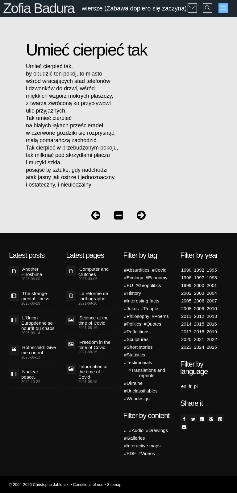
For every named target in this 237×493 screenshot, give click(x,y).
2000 (199, 285)
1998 (212, 277)
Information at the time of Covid (93, 372)
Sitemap (114, 484)
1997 (199, 277)
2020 (186, 339)
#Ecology (133, 277)
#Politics (132, 324)
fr (190, 386)
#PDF (130, 453)
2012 (199, 316)
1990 (186, 270)
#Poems (160, 316)
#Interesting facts (141, 300)
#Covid (159, 270)
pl (196, 386)
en (183, 386)
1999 (186, 285)
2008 (186, 308)
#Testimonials (138, 362)
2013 (212, 316)
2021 (199, 339)
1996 (186, 277)
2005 (186, 300)
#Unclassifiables (140, 390)
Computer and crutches (93, 271)
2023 (186, 347)
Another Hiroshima (31, 271)
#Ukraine (133, 383)
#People (149, 308)
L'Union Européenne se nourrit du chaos (38, 323)
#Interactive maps (142, 445)
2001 (212, 285)
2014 (186, 324)
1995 (212, 270)
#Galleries (134, 438)
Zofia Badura (38, 8)
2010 (212, 308)
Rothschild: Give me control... (38, 350)
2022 (212, 339)
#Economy (157, 277)
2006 (199, 300)
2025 (212, 347)
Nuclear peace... (29, 374)
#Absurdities (137, 270)
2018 (199, 331)
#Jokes (131, 308)
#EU (128, 285)
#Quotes (152, 324)
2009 (199, 308)
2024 (199, 347)
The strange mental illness (35, 296)
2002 (186, 293)
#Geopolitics (148, 285)
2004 (212, 293)
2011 (186, 316)
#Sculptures (136, 339)
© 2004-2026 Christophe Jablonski (39, 484)
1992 (199, 270)
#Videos (146, 453)
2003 (199, 293)
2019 (212, 331)
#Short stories (138, 347)
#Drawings (157, 430)
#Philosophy (136, 316)
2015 (199, 324)
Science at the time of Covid (93, 320)
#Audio (136, 430)
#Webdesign (137, 398)
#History (132, 293)
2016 (212, 324)
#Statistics (134, 354)
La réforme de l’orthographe (93, 296)
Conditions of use (88, 484)
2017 (186, 331)
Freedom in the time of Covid (94, 344)
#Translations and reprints (146, 373)
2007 (212, 300)
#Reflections (137, 331)
